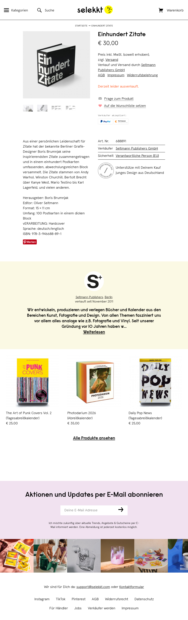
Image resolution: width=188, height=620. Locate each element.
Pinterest (79, 599)
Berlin (109, 297)
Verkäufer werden (101, 608)
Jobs (78, 608)
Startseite (81, 26)
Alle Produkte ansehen (94, 438)
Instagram (42, 599)
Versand (111, 60)
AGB (95, 599)
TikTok (60, 599)
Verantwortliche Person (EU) (137, 156)
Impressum (130, 608)
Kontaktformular (131, 587)
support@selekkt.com (93, 587)
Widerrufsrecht (116, 599)
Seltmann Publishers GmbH (137, 148)
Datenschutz (144, 599)
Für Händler (58, 608)
